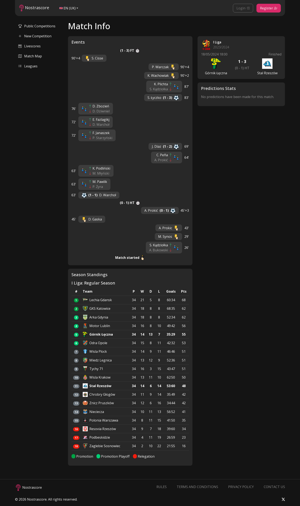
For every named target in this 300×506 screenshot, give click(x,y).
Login (243, 8)
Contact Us (274, 487)
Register (268, 8)
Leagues (28, 66)
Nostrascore (34, 8)
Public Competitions (36, 26)
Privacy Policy (241, 487)
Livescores (29, 46)
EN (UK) (67, 8)
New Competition (34, 36)
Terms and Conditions (197, 487)
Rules (161, 487)
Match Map (30, 56)
